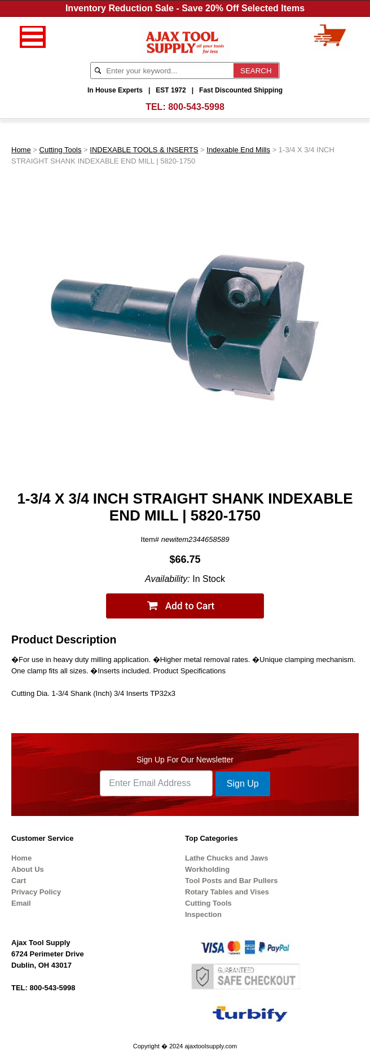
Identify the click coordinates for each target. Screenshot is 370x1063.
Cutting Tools (60, 149)
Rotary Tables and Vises (227, 892)
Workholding (207, 869)
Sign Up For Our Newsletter (185, 760)
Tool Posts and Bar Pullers (231, 880)
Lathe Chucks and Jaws (226, 858)
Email (21, 903)
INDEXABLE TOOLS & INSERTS (144, 149)
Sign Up (243, 783)
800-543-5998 (196, 107)
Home (21, 149)
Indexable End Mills (238, 149)
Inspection (203, 914)
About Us (27, 869)
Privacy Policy (36, 892)
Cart (18, 880)
